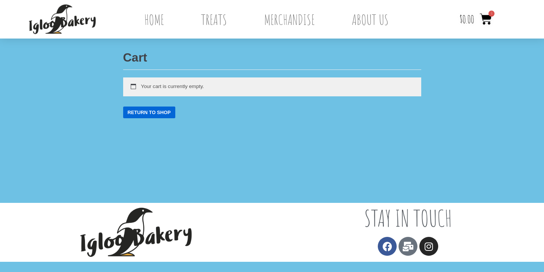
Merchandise (289, 19)
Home (154, 19)
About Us (370, 19)
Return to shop (149, 112)
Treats (214, 19)
